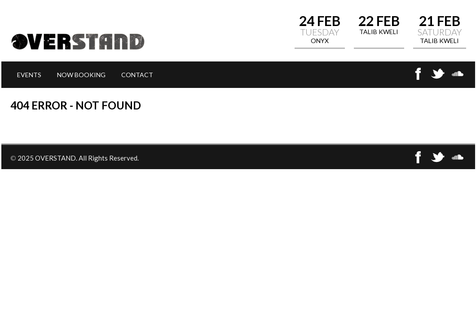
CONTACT (137, 75)
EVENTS (29, 75)
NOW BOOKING (81, 75)
